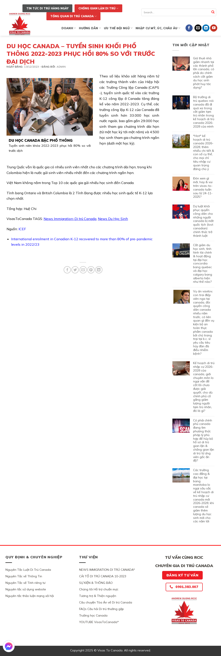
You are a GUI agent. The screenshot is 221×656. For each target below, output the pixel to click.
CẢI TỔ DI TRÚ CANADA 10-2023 (102, 576)
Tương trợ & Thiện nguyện (97, 596)
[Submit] (213, 12)
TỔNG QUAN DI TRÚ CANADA (73, 16)
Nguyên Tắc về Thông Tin (23, 576)
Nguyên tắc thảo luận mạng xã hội (29, 596)
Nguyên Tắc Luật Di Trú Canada (28, 570)
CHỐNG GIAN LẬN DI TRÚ (98, 8)
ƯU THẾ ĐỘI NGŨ (118, 28)
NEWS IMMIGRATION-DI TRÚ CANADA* (107, 570)
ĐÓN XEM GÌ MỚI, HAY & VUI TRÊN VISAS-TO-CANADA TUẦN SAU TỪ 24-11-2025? (202, 188)
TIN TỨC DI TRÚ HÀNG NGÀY (47, 8)
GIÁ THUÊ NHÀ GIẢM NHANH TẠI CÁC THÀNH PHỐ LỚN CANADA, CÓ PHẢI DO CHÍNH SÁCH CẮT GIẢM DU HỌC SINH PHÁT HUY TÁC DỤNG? (203, 72)
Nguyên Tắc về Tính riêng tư (25, 583)
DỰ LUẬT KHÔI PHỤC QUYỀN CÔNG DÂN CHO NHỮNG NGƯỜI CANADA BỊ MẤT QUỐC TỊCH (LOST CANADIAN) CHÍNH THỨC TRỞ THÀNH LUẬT (203, 220)
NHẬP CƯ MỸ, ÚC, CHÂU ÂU (158, 28)
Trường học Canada (93, 615)
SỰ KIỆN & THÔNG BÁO (96, 583)
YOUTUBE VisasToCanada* (99, 622)
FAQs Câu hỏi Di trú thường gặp (101, 609)
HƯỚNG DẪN (90, 28)
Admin (61, 66)
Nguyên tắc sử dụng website (25, 589)
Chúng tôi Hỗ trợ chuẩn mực (98, 589)
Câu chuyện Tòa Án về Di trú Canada (105, 602)
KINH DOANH (64, 28)
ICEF (22, 229)
